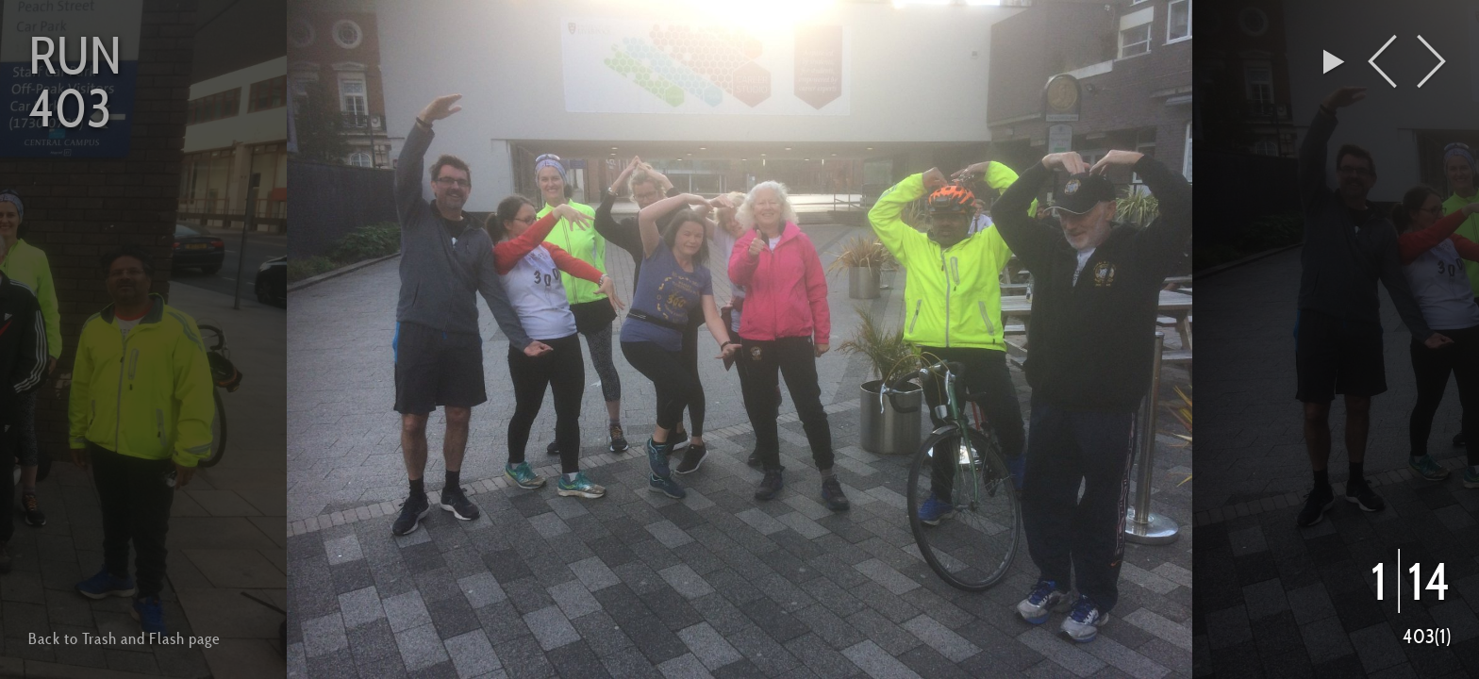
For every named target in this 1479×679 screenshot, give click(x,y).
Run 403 (75, 81)
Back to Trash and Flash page (124, 638)
